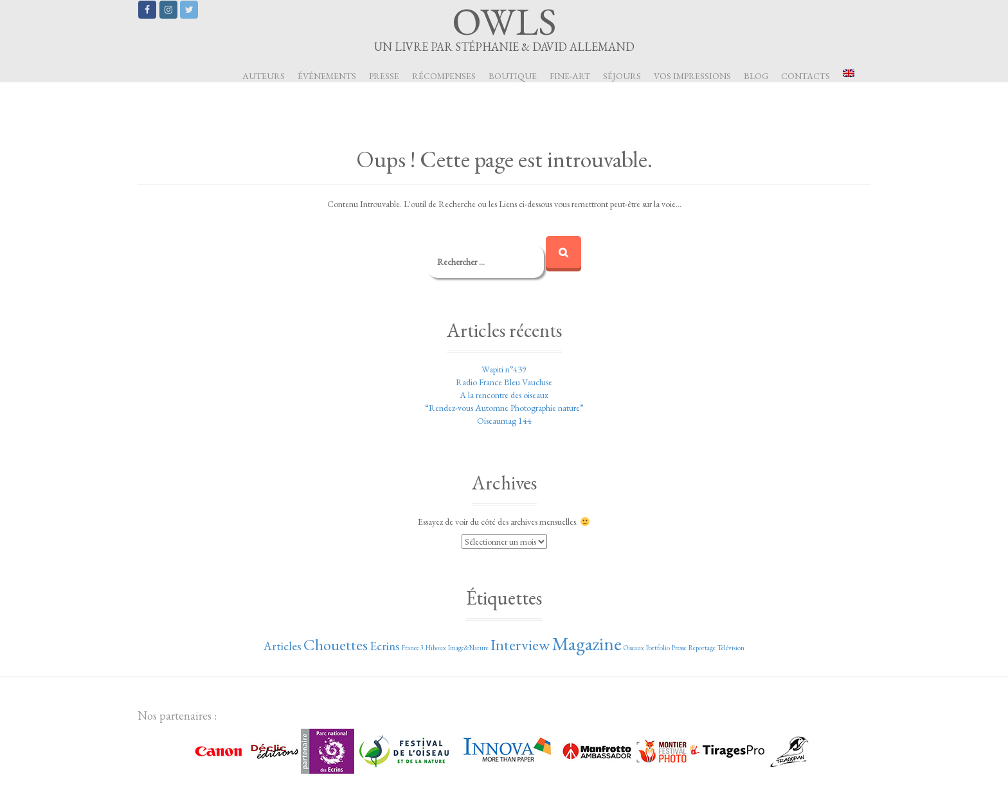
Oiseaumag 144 (504, 420)
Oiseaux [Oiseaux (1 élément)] (634, 647)
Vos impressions (692, 76)
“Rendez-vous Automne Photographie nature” (504, 408)
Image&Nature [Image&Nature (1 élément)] (468, 647)
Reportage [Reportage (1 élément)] (702, 647)
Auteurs (263, 76)
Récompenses (444, 76)
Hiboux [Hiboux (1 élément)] (436, 647)
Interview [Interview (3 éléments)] (520, 644)
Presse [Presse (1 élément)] (679, 647)
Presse (384, 76)
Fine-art (570, 76)
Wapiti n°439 (504, 369)
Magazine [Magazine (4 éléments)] (587, 643)
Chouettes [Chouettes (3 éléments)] (335, 644)
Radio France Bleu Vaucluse (504, 382)
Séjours (622, 76)
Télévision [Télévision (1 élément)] (730, 647)
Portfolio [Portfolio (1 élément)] (658, 647)
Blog (756, 76)
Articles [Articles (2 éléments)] (283, 646)
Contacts (805, 76)
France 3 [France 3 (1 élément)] (413, 647)
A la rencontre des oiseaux (504, 395)
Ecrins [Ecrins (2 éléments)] (385, 646)
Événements (327, 76)
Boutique (513, 76)
